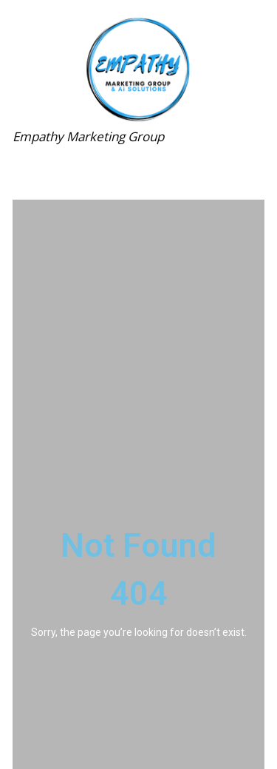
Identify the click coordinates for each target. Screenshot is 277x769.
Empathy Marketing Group (88, 136)
